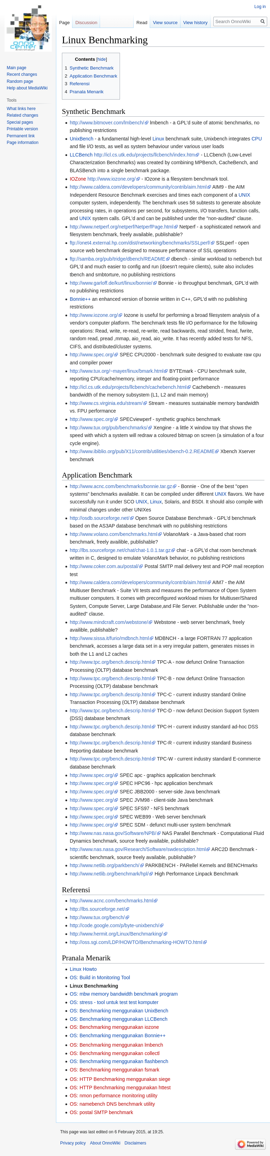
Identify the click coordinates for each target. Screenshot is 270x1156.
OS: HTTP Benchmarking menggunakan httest (120, 1087)
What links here (21, 108)
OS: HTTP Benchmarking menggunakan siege (120, 1079)
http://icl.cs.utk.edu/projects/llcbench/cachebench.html (128, 387)
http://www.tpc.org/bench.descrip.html (110, 662)
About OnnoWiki (105, 1143)
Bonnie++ (80, 299)
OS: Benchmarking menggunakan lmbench (116, 1045)
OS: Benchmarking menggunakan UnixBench (119, 1010)
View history (195, 22)
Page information (22, 142)
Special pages (20, 122)
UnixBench (81, 138)
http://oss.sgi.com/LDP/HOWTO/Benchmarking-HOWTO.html (136, 942)
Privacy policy (73, 1143)
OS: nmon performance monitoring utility (113, 1095)
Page (64, 22)
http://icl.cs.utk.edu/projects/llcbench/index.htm (144, 155)
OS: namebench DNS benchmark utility (112, 1104)
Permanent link (21, 135)
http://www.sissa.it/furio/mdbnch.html (109, 638)
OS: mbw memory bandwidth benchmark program (124, 994)
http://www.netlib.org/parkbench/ (104, 865)
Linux (158, 138)
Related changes (22, 115)
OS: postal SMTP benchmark (101, 1112)
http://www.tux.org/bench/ (97, 917)
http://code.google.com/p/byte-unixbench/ (114, 925)
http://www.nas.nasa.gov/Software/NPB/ (113, 833)
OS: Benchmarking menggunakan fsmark (114, 1070)
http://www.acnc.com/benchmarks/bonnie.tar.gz (121, 486)
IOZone (78, 179)
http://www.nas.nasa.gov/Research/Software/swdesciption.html (138, 849)
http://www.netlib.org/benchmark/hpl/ (109, 874)
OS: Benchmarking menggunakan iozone (114, 1027)
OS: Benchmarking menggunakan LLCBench (118, 1019)
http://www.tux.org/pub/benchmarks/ (109, 427)
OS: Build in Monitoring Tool (100, 977)
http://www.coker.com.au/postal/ (104, 566)
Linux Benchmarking (94, 986)
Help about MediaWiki (27, 88)
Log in (260, 6)
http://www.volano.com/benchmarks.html (113, 534)
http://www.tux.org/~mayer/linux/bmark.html (116, 371)
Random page (20, 81)
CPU (256, 138)
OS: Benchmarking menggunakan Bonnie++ (117, 1035)
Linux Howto (83, 969)
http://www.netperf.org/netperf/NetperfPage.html (121, 227)
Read (141, 22)
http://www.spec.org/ (92, 354)
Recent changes (22, 74)
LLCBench (81, 155)
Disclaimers (135, 1143)
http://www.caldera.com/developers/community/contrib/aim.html (138, 187)
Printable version (22, 128)
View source (165, 22)
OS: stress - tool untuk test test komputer (114, 1002)
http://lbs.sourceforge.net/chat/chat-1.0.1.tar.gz (120, 550)
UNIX (244, 195)
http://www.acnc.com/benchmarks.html (111, 900)
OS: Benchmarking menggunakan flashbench (119, 1061)
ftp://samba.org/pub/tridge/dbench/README (117, 259)
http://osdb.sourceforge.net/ (99, 518)
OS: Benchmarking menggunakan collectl (114, 1053)
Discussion (86, 22)
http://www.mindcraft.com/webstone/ (109, 622)
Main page (16, 67)
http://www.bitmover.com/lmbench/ (107, 122)
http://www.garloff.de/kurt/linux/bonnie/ (111, 283)
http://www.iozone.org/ (111, 179)
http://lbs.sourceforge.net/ (97, 909)
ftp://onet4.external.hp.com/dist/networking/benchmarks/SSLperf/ (140, 243)
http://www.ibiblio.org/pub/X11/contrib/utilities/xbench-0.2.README (142, 451)
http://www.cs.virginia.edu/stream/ (106, 403)
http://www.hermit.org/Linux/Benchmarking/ (116, 934)
